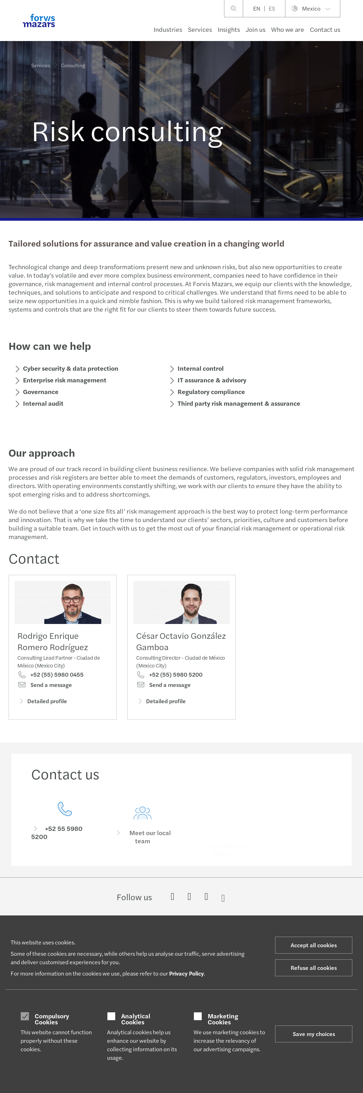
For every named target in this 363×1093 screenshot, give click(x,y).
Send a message (44, 687)
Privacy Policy (186, 973)
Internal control (200, 368)
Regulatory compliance (210, 391)
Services (200, 29)
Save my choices (314, 1034)
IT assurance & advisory (211, 379)
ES (272, 8)
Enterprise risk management (63, 379)
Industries (167, 29)
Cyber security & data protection (69, 368)
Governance (39, 391)
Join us (256, 29)
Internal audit (42, 403)
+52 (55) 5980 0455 (50, 677)
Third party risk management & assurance (238, 403)
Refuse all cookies (314, 968)
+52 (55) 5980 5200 (169, 688)
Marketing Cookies (223, 1019)
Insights (229, 29)
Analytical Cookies (135, 1019)
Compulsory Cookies (52, 1019)
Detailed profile (42, 703)
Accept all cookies (314, 945)
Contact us (325, 29)
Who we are (287, 29)
